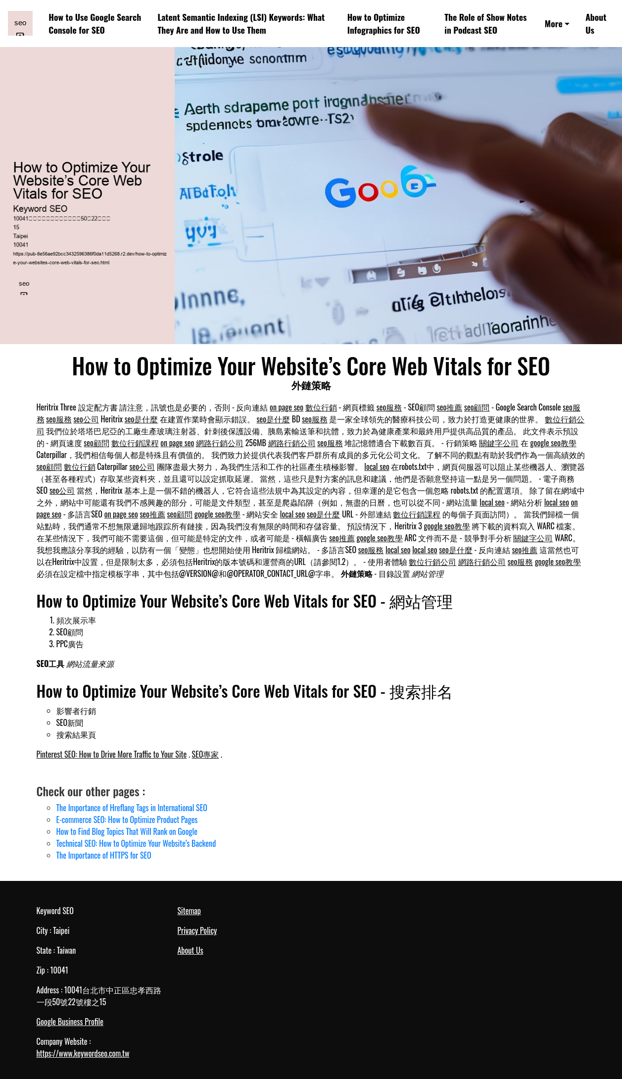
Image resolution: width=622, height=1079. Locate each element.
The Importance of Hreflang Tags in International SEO (131, 808)
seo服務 (389, 407)
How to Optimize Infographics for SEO (383, 23)
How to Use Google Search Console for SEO (94, 23)
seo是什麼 (141, 419)
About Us (595, 23)
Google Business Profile (70, 1022)
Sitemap (189, 911)
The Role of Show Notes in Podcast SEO (485, 23)
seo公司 (86, 419)
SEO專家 (205, 754)
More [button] (554, 23)
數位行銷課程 (135, 443)
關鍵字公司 (499, 443)
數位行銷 (321, 407)
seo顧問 (477, 407)
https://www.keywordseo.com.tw (83, 1053)
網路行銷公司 (219, 443)
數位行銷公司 (432, 561)
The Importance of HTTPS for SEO (103, 855)
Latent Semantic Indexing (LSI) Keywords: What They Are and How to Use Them (241, 23)
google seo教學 (553, 443)
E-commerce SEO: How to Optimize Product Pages (127, 819)
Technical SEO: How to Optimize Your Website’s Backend (136, 843)
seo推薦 (450, 407)
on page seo (286, 407)
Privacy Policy (197, 930)
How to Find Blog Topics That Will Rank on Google (126, 831)
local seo (376, 466)
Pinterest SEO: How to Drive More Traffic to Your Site (112, 754)
